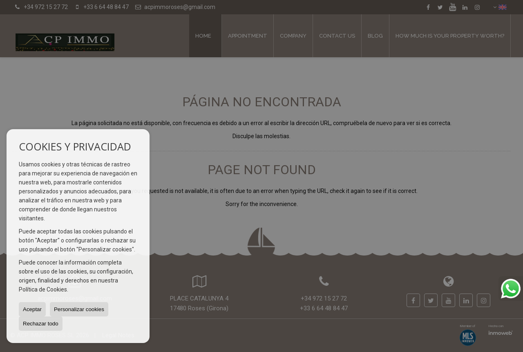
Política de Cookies (43, 289)
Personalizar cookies (79, 309)
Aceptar (32, 309)
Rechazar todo (40, 324)
